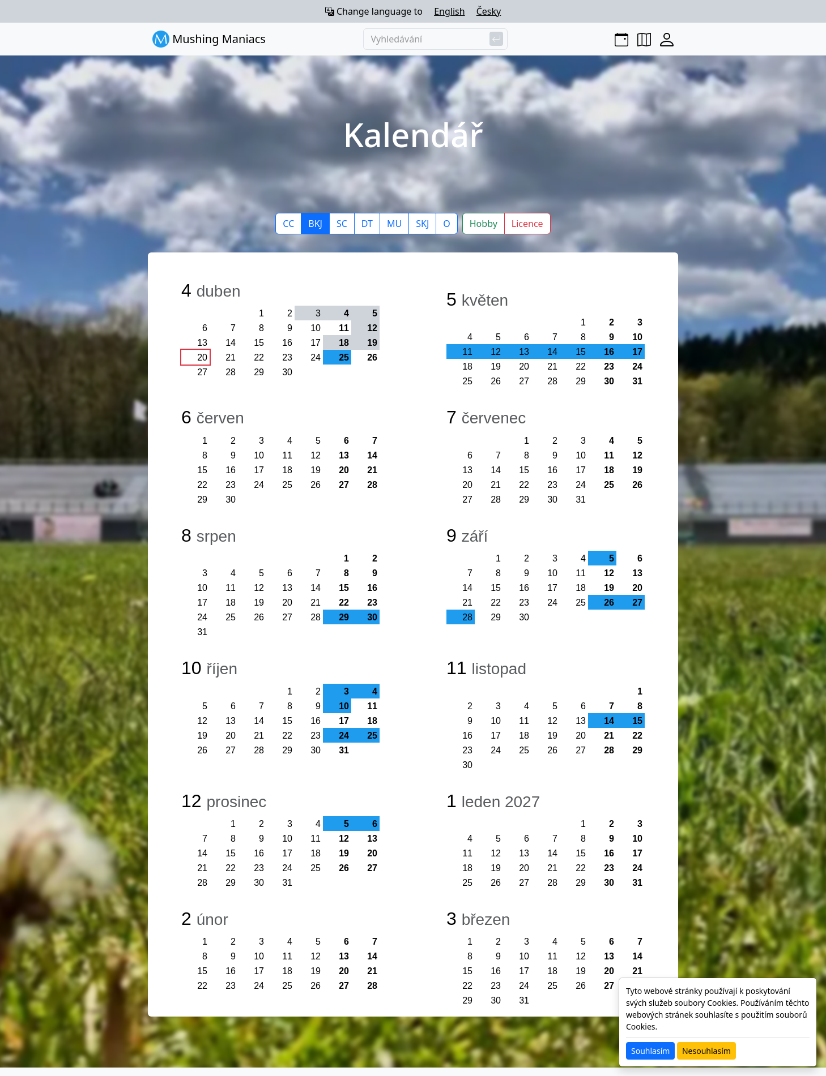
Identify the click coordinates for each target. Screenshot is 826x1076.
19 (496, 366)
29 (259, 372)
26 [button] (609, 602)
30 (287, 372)
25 (467, 381)
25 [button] (344, 357)
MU (394, 223)
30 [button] (372, 617)
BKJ (315, 223)
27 (202, 372)
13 (202, 343)
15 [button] (581, 352)
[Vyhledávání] (435, 39)
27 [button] (637, 602)
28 (230, 372)
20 (202, 357)
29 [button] (344, 617)
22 (259, 357)
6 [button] (374, 824)
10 (315, 328)
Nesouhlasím (706, 1050)
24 (315, 357)
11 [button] (467, 352)
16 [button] (609, 352)
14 (230, 343)
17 (315, 343)
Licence (527, 223)
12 (315, 455)
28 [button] (467, 617)
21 (230, 357)
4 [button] (346, 313)
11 (344, 328)
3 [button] (318, 313)
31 (637, 381)
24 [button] (344, 735)
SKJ (422, 223)
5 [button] (374, 313)
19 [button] (372, 343)
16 (287, 343)
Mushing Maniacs (209, 39)
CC (288, 223)
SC (342, 223)
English (449, 11)
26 (372, 357)
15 (259, 343)
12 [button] (372, 328)
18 (467, 366)
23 (287, 357)
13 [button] (524, 352)
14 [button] (552, 352)
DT (367, 223)
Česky (488, 11)
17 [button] (637, 352)
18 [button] (344, 343)
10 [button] (344, 706)
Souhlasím (650, 1050)
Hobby (483, 223)
